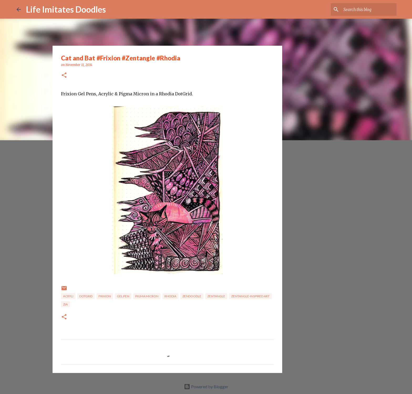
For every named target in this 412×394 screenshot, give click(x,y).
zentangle (216, 296)
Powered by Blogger (206, 386)
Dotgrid (85, 296)
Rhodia (170, 296)
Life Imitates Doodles (66, 9)
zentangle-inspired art (250, 296)
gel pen (123, 296)
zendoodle (191, 296)
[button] (64, 75)
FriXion (105, 296)
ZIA (65, 304)
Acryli (68, 296)
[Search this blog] (368, 9)
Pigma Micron (146, 296)
